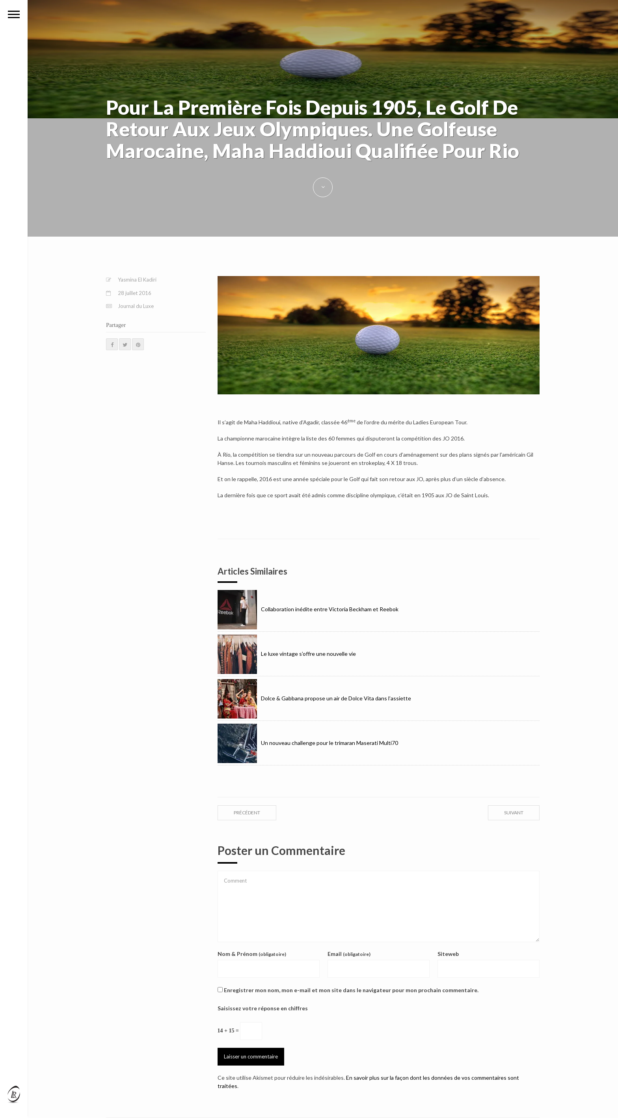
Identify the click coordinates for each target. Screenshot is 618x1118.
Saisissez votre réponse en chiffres (263, 1008)
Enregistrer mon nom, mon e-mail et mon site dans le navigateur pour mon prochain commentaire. (351, 990)
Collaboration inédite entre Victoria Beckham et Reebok (308, 609)
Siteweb (448, 953)
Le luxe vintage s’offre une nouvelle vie (287, 653)
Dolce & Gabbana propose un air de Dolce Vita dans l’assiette (314, 698)
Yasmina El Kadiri (137, 279)
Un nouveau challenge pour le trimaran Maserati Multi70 (308, 742)
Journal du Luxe (136, 306)
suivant (513, 813)
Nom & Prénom (252, 953)
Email (349, 953)
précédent (247, 813)
